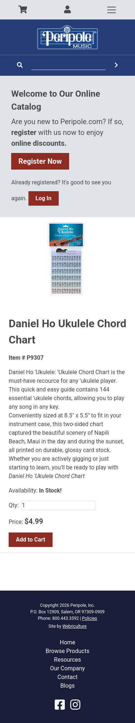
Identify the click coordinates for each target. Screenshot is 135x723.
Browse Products (67, 651)
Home (67, 642)
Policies (89, 618)
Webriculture (74, 626)
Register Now (40, 161)
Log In (43, 198)
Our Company (67, 668)
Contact (68, 677)
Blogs (67, 685)
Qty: (14, 505)
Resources (67, 659)
